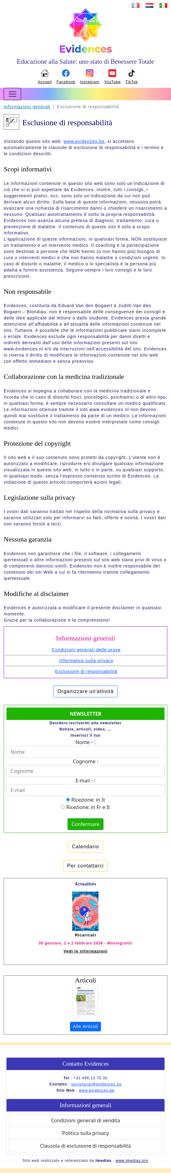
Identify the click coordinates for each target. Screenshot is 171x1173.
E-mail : (86, 780)
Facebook (66, 82)
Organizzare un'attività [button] (85, 691)
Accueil (45, 82)
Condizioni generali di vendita (85, 1120)
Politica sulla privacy (85, 1133)
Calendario (85, 846)
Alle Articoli (85, 1026)
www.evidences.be (84, 141)
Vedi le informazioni (85, 951)
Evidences (85, 49)
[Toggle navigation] (12, 94)
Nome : (85, 742)
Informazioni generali (27, 106)
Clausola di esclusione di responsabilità (85, 1145)
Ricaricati (85, 935)
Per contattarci (85, 865)
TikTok (131, 82)
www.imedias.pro (132, 1160)
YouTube (112, 82)
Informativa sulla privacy (86, 660)
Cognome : (85, 761)
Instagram (89, 82)
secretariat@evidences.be (96, 1084)
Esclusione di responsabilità (86, 671)
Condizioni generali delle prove (86, 649)
